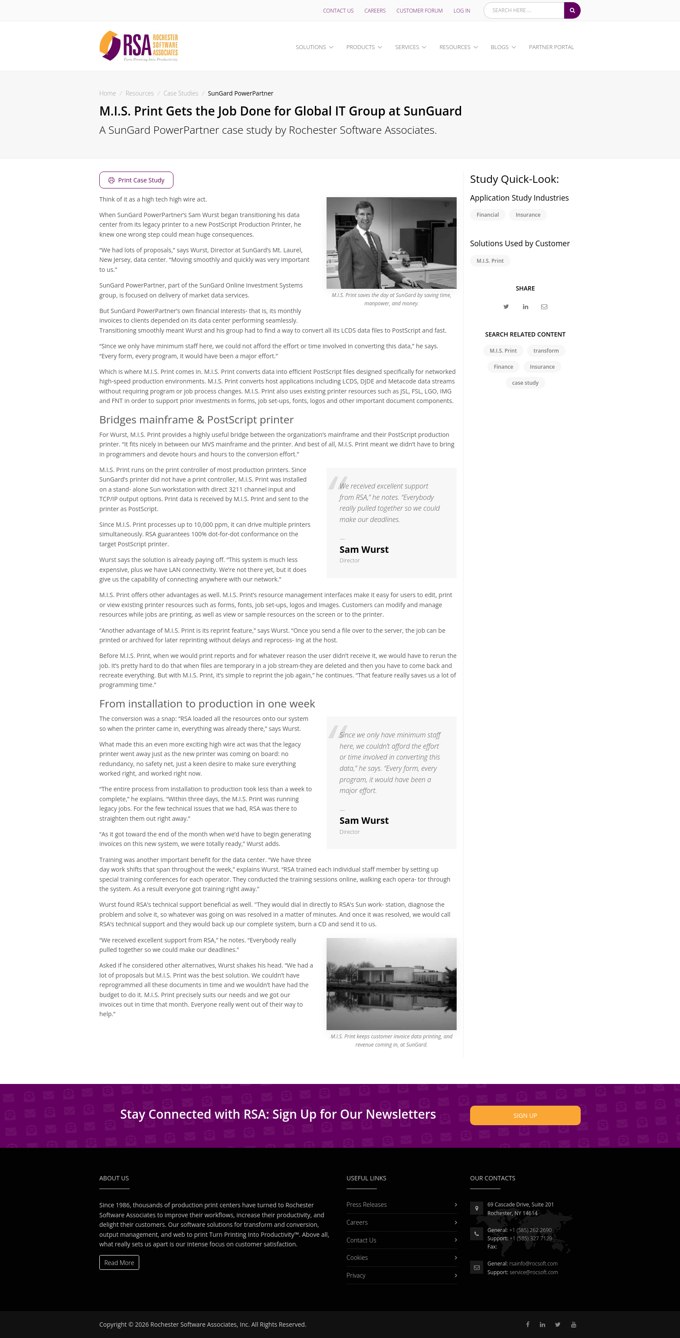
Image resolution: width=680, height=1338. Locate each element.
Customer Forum (419, 10)
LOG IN (462, 10)
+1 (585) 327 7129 (531, 1238)
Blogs (500, 47)
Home (107, 93)
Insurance (528, 214)
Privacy (397, 1275)
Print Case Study (136, 180)
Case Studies (180, 93)
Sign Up (525, 1115)
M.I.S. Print (490, 260)
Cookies (397, 1257)
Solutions (311, 47)
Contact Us (338, 10)
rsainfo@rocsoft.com (533, 1263)
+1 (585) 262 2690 (530, 1230)
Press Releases (397, 1204)
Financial (488, 214)
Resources (454, 47)
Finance (503, 366)
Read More (119, 1263)
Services (407, 47)
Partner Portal (551, 47)
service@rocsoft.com (534, 1272)
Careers (375, 10)
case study (525, 383)
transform (546, 350)
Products (361, 47)
